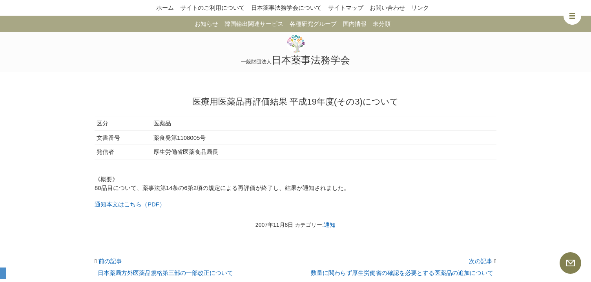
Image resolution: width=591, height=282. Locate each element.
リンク (420, 7)
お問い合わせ (387, 7)
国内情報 (355, 23)
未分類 (381, 23)
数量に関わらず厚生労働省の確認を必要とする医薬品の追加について (402, 272)
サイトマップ (345, 7)
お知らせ (206, 23)
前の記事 (108, 261)
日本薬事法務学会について (286, 7)
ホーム (165, 7)
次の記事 (482, 261)
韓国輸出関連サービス (253, 23)
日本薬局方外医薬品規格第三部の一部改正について (165, 272)
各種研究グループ (313, 23)
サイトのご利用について (212, 7)
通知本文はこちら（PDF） (130, 204)
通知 (330, 224)
